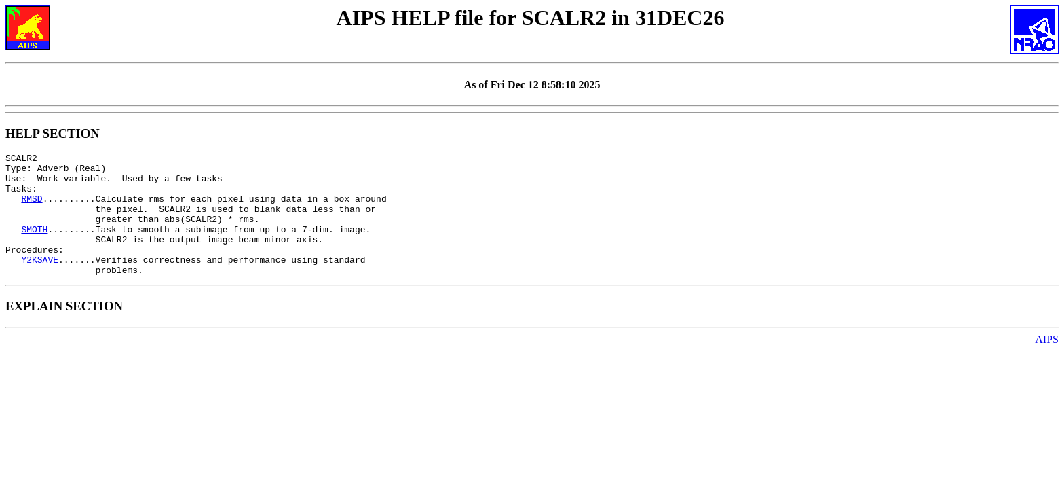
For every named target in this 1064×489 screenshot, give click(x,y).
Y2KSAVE (39, 282)
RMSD (31, 208)
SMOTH (34, 245)
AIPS (1047, 363)
